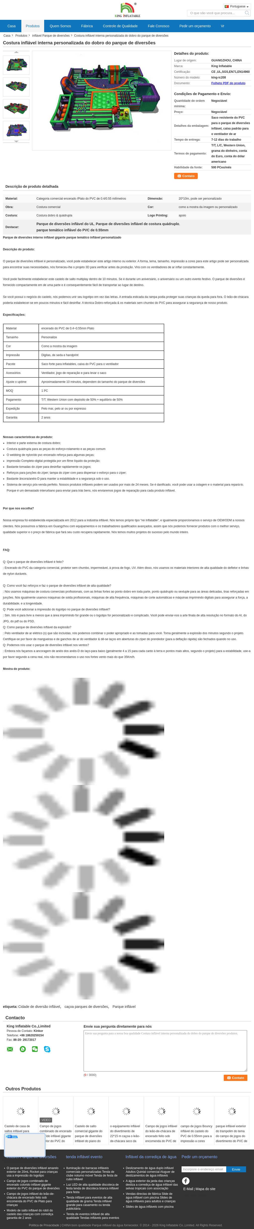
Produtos (33, 26)
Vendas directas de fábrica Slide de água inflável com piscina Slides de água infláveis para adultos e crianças (151, 1197)
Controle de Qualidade (120, 26)
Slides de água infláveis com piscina (150, 1206)
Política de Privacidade (44, 1225)
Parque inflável (124, 1007)
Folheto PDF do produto (228, 83)
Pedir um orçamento (195, 26)
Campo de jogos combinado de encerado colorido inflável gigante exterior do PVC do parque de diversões (56, 1136)
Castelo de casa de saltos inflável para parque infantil (17, 1131)
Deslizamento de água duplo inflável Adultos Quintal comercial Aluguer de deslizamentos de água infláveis (150, 1171)
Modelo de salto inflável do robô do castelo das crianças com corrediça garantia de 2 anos (30, 1214)
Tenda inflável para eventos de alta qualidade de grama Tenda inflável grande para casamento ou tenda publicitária (89, 1203)
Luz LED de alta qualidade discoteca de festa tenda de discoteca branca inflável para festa (92, 1188)
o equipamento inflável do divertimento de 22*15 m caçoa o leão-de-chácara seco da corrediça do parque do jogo (125, 1138)
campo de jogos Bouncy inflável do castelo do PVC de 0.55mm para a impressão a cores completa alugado (196, 1136)
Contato (188, 176)
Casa (11, 26)
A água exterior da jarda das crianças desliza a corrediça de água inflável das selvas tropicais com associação (152, 1184)
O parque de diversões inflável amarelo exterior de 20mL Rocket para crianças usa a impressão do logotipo (33, 1171)
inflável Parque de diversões (51, 35)
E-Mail (188, 1189)
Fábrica (87, 26)
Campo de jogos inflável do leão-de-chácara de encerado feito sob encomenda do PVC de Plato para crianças (161, 1136)
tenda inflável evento (84, 1157)
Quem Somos (60, 26)
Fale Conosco (158, 26)
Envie (236, 1169)
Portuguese (239, 6)
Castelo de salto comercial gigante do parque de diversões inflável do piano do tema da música (88, 1136)
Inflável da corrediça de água (151, 1157)
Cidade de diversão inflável (39, 1007)
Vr (222, 26)
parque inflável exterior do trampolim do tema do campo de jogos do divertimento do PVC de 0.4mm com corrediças (231, 1136)
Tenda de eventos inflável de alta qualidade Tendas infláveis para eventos (92, 1216)
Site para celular (194, 1195)
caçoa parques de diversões (86, 1007)
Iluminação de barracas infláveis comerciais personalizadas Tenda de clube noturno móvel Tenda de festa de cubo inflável (92, 1173)
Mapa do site (205, 1189)
